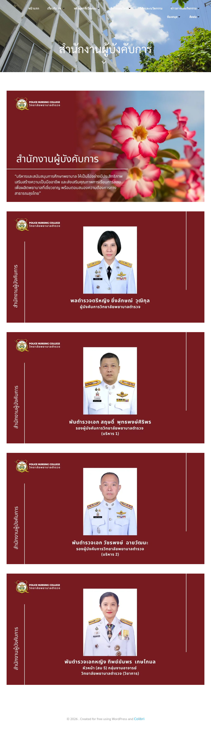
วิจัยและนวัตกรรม (151, 8)
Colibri (139, 719)
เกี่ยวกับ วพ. (56, 8)
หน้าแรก (33, 8)
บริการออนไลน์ (120, 8)
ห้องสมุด (174, 17)
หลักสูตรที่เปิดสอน (87, 8)
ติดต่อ (194, 17)
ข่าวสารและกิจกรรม (185, 8)
